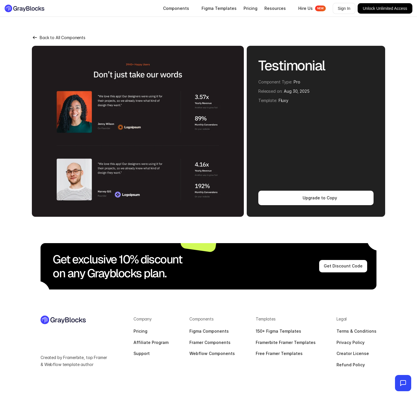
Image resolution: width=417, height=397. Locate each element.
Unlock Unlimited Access (385, 8)
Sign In (344, 8)
